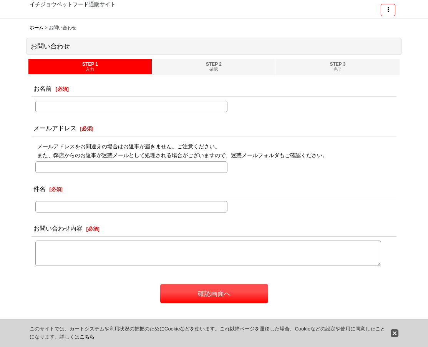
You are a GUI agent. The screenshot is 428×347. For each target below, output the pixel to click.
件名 (39, 188)
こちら (87, 337)
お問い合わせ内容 (58, 228)
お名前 (42, 88)
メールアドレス (54, 128)
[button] (388, 10)
